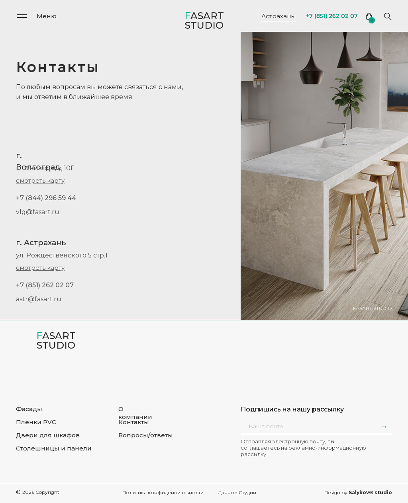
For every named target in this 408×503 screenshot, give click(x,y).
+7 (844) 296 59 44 (46, 198)
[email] (292, 426)
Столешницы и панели (54, 448)
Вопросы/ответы (145, 435)
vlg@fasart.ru (37, 212)
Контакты (133, 422)
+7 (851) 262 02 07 (45, 285)
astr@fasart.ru (38, 299)
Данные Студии (237, 492)
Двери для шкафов (48, 435)
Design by (358, 492)
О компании (135, 413)
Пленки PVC (36, 422)
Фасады (29, 409)
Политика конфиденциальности (163, 492)
